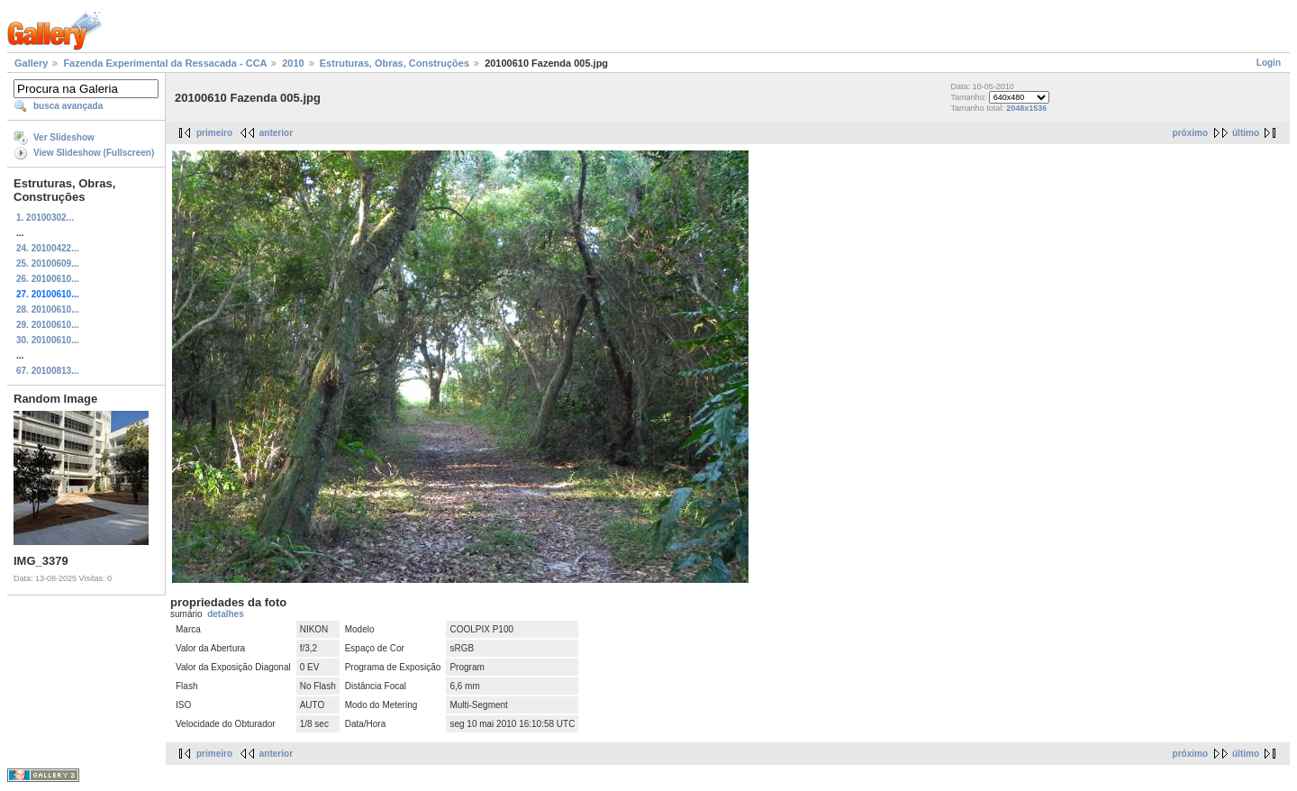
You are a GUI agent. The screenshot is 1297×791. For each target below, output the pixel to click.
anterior (276, 133)
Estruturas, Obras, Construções (394, 63)
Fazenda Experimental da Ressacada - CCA (165, 63)
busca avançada (68, 106)
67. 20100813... (47, 371)
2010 (293, 63)
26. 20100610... (47, 279)
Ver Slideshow (64, 137)
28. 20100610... (47, 309)
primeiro (214, 133)
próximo (1190, 133)
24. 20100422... (47, 248)
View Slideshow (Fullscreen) (93, 153)
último (1245, 133)
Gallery (31, 63)
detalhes (225, 614)
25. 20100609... (47, 263)
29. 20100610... (47, 325)
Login (1268, 63)
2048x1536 (1026, 108)
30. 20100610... (47, 340)
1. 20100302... (45, 218)
